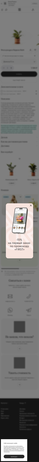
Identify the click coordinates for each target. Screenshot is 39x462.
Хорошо (14, 457)
